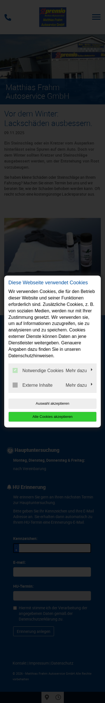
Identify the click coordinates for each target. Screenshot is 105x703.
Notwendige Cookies (38, 370)
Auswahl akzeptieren (52, 403)
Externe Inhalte (33, 385)
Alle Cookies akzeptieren (52, 417)
